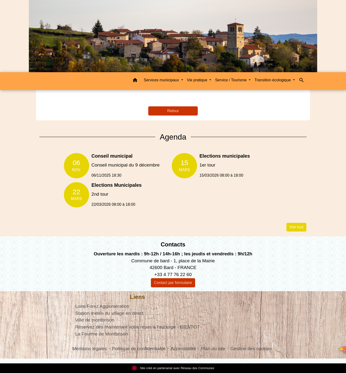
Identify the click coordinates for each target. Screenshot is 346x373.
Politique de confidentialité (139, 348)
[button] (135, 81)
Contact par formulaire (173, 283)
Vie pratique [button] (198, 80)
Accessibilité (183, 348)
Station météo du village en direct (109, 313)
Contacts (173, 244)
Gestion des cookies (251, 348)
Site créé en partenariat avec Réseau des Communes (173, 368)
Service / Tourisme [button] (231, 80)
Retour (173, 111)
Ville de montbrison (94, 319)
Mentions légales (89, 348)
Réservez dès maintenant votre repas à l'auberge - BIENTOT (137, 326)
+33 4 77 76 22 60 (173, 274)
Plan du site (213, 348)
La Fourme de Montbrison (101, 333)
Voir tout (296, 227)
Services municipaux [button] (162, 80)
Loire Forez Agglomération (102, 306)
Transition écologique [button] (273, 80)
